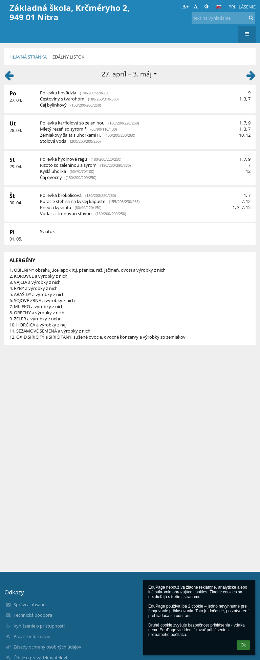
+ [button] (185, 6)
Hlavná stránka (28, 57)
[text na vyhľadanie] (223, 18)
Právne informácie (32, 636)
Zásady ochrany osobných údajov (47, 647)
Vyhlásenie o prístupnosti (39, 626)
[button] (219, 7)
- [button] (196, 6)
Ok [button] (243, 645)
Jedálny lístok (67, 57)
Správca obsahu (30, 604)
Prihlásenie (242, 7)
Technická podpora (33, 615)
